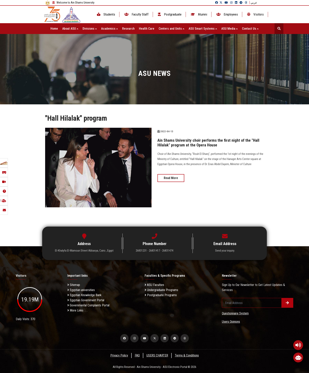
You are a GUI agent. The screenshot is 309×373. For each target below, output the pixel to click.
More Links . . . (77, 310)
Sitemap (73, 285)
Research (128, 28)
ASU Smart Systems (203, 28)
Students (105, 14)
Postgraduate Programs (161, 295)
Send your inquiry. (225, 250)
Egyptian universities (81, 290)
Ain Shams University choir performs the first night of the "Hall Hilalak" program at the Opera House (208, 142)
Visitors (255, 14)
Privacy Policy (119, 355)
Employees (227, 14)
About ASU (70, 28)
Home (54, 28)
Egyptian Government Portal (85, 300)
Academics (109, 28)
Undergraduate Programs (161, 290)
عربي (254, 2)
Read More (171, 178)
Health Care (146, 28)
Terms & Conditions (187, 355)
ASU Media (229, 28)
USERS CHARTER (157, 355)
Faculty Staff (136, 14)
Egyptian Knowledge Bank (84, 295)
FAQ (137, 355)
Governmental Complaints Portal (88, 305)
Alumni (198, 14)
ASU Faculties (154, 285)
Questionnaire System (235, 313)
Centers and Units (171, 28)
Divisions (90, 28)
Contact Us (250, 28)
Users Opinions (231, 321)
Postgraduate (169, 14)
